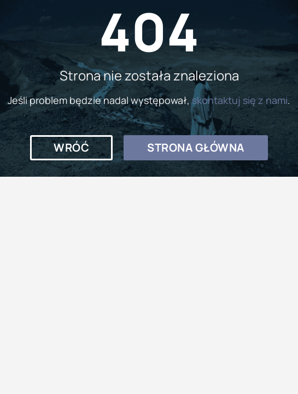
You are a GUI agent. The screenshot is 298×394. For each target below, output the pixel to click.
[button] (71, 147)
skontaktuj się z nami (240, 100)
